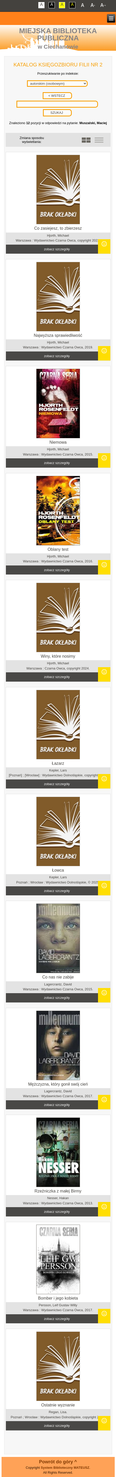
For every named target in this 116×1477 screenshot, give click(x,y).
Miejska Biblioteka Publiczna (58, 34)
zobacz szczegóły (57, 249)
